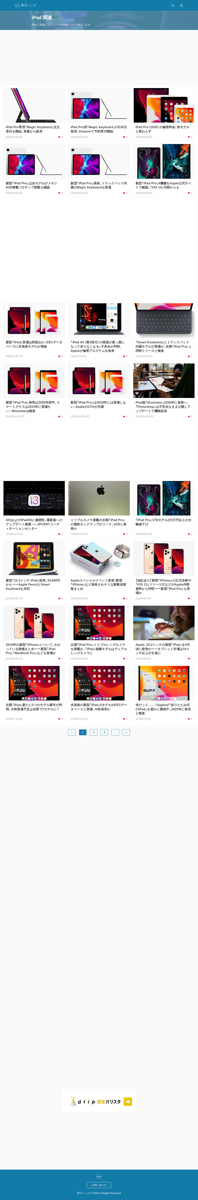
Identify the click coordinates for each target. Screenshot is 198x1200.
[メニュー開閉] (181, 5)
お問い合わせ (99, 1185)
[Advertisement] (99, 57)
